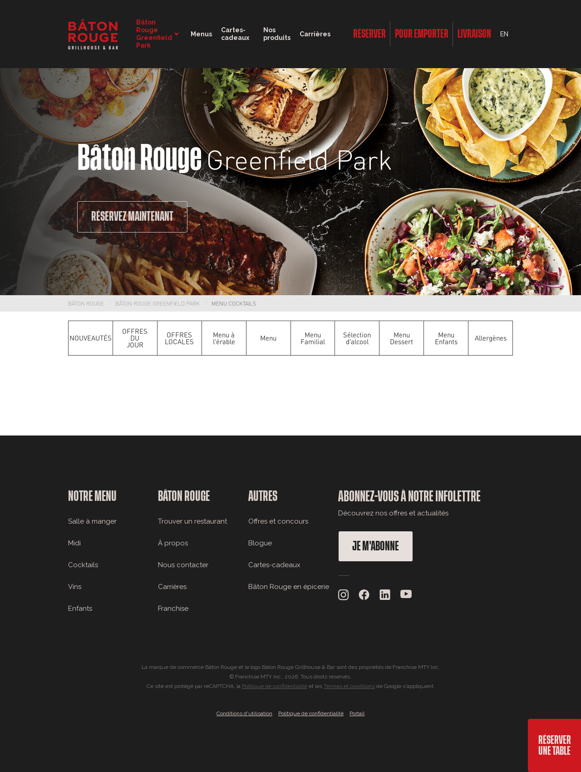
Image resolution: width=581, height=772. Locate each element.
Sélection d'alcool (357, 338)
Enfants (80, 608)
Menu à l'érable (224, 338)
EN (504, 34)
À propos (173, 543)
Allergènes (491, 337)
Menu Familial (312, 338)
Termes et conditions (349, 686)
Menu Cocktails (234, 303)
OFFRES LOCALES (179, 338)
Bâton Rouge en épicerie (288, 587)
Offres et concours (278, 521)
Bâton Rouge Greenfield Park (157, 303)
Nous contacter (183, 565)
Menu (268, 337)
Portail (357, 713)
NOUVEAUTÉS (90, 337)
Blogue (260, 543)
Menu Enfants (446, 338)
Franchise (173, 608)
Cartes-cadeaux (274, 565)
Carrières (315, 34)
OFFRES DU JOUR (135, 338)
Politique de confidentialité (274, 686)
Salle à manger (92, 521)
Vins (74, 587)
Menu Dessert (401, 338)
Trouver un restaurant (192, 521)
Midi (74, 543)
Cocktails (83, 565)
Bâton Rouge (86, 303)
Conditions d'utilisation (244, 713)
